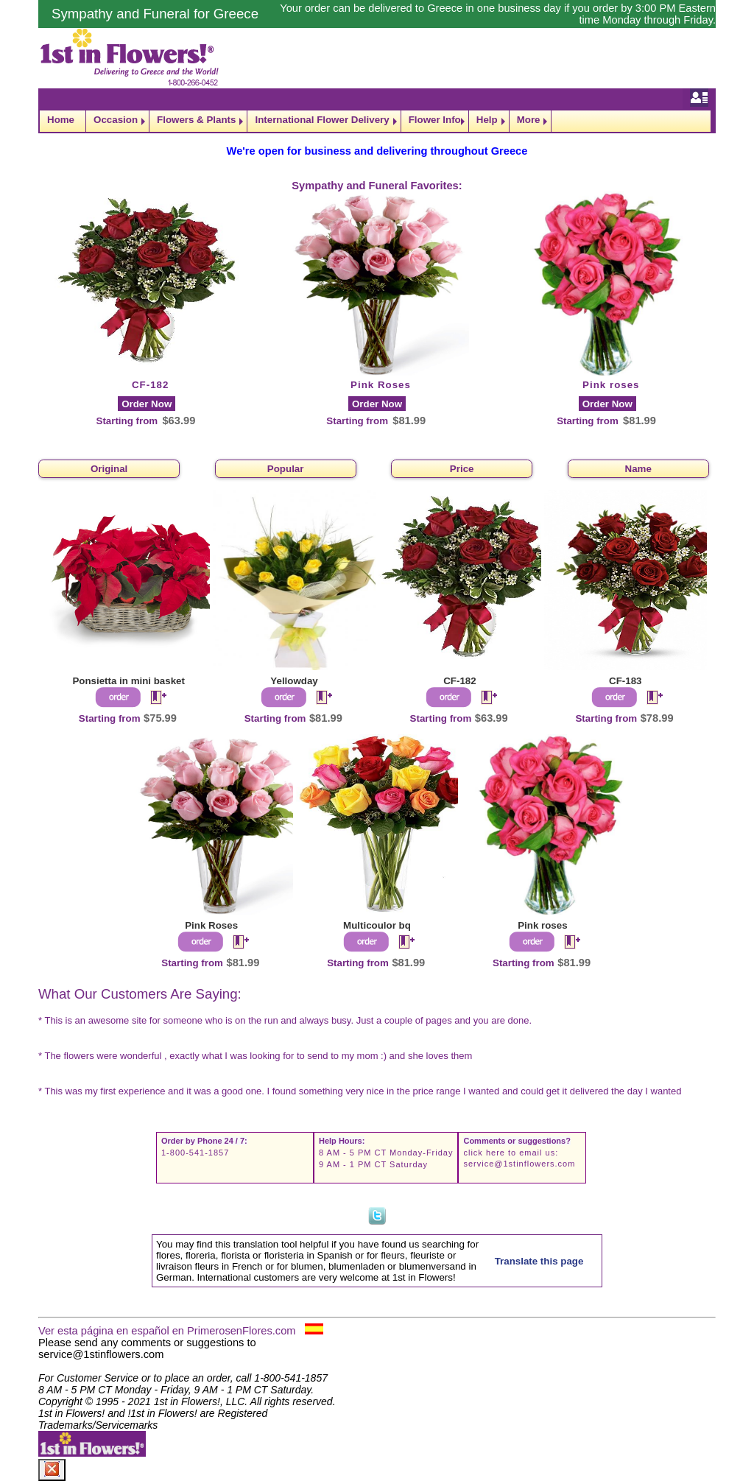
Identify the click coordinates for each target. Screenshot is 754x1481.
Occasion (116, 119)
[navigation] (377, 121)
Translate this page (539, 1261)
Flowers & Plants (196, 119)
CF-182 (150, 384)
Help (487, 119)
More (528, 119)
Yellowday (293, 680)
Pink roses (610, 384)
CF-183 (625, 680)
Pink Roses (380, 384)
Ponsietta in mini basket (128, 680)
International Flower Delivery (322, 119)
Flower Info (435, 119)
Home (60, 119)
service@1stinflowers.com (519, 1163)
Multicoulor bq (377, 925)
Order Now (146, 403)
